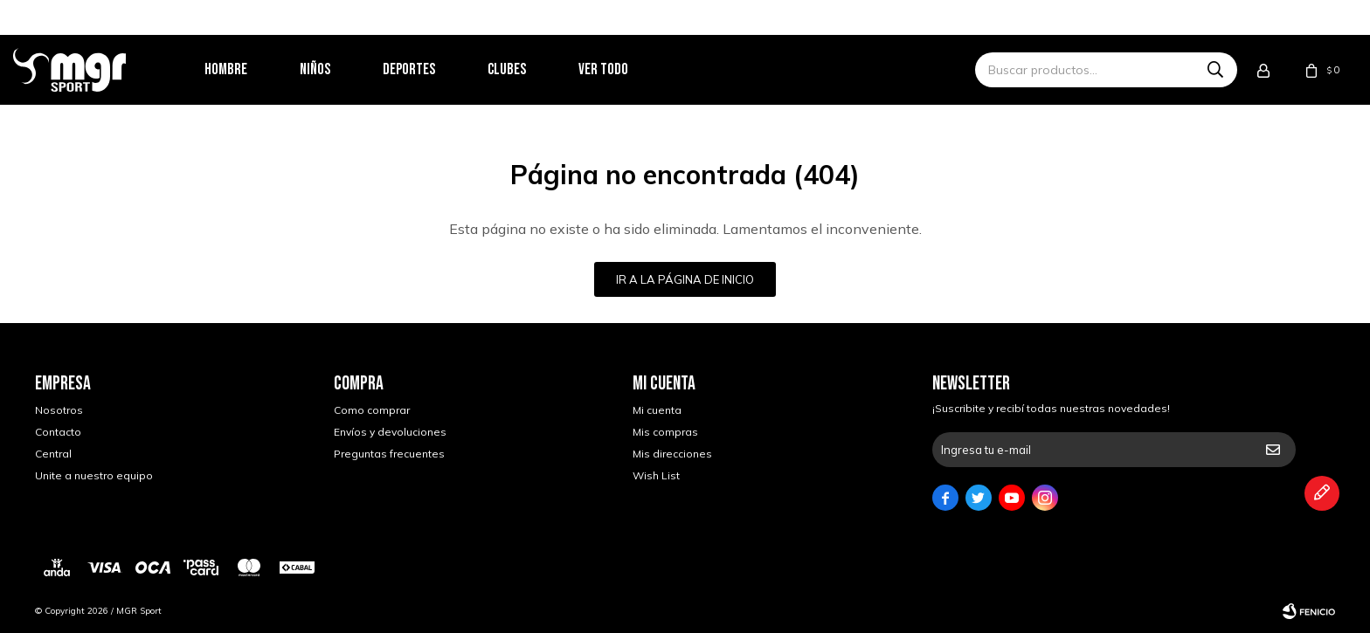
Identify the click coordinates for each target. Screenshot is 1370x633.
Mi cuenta (657, 409)
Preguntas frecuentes (389, 453)
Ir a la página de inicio (685, 279)
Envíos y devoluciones (390, 431)
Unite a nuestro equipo (94, 475)
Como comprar (372, 409)
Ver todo (625, 69)
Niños (337, 69)
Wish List (656, 475)
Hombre (247, 69)
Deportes (431, 69)
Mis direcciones (672, 453)
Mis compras (665, 431)
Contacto (58, 431)
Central (53, 453)
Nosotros (59, 409)
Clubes (528, 69)
